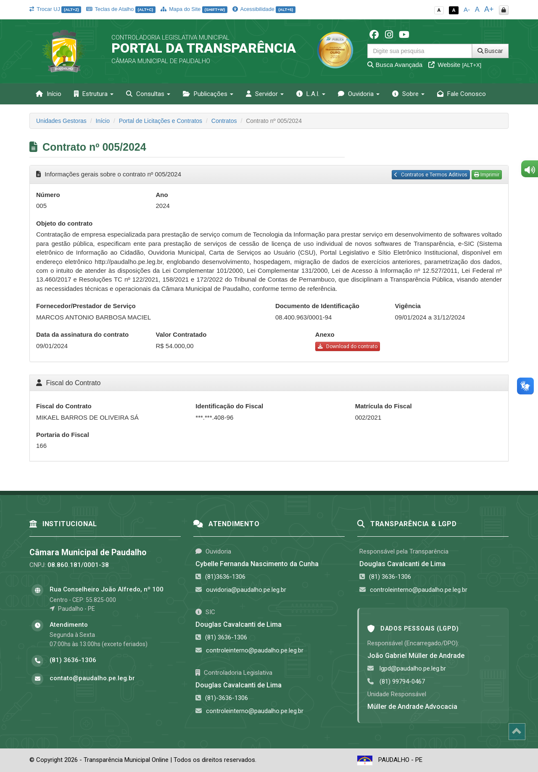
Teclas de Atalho (121, 9)
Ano (162, 194)
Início (48, 94)
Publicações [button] (208, 94)
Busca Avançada (394, 64)
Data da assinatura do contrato (82, 334)
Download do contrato (347, 346)
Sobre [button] (408, 94)
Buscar (490, 51)
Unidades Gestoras (61, 120)
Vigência (408, 305)
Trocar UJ (55, 9)
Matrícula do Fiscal (383, 406)
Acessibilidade (263, 9)
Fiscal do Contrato (64, 406)
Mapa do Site (194, 9)
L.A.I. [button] (310, 94)
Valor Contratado (181, 334)
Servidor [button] (265, 94)
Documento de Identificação (317, 305)
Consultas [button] (148, 94)
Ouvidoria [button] (359, 94)
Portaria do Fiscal (62, 434)
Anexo (325, 334)
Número (48, 194)
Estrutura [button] (93, 94)
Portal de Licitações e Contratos (160, 120)
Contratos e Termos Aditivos (430, 175)
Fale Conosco (461, 94)
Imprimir (486, 175)
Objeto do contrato (64, 223)
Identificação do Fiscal (229, 406)
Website (454, 64)
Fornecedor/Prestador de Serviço (86, 305)
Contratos (224, 120)
